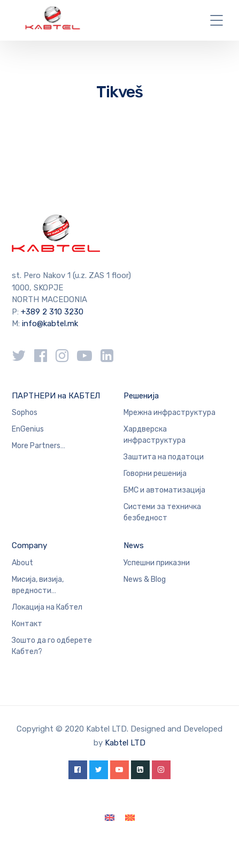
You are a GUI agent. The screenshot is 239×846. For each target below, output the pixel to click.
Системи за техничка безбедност (162, 512)
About (22, 562)
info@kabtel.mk (50, 323)
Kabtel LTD (125, 743)
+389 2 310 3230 (51, 312)
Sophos (24, 412)
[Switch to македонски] (130, 818)
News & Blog (145, 579)
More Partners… (38, 445)
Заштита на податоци (164, 457)
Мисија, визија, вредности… (38, 585)
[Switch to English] (109, 818)
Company (29, 545)
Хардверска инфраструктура (155, 435)
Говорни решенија (155, 473)
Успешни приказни (157, 562)
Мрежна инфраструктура (169, 412)
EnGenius (28, 429)
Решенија (141, 396)
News (134, 545)
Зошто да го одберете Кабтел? (52, 646)
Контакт (27, 623)
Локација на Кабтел (47, 607)
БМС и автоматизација (164, 490)
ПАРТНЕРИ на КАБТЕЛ (56, 396)
